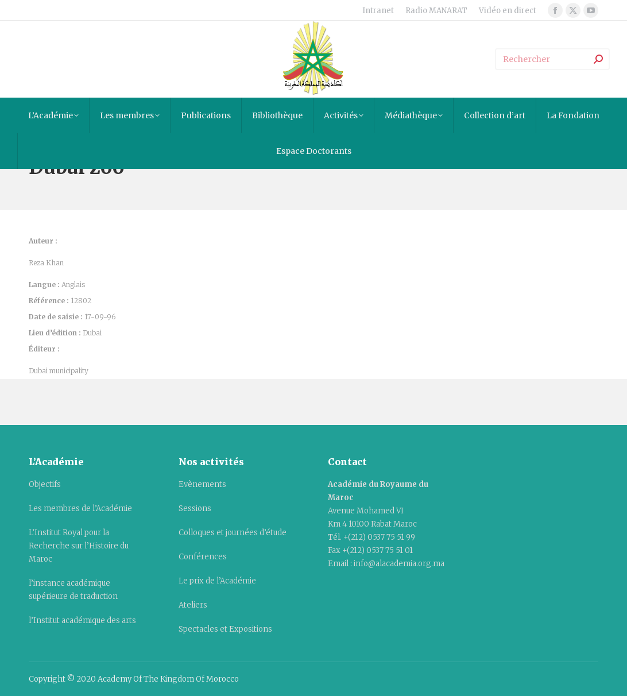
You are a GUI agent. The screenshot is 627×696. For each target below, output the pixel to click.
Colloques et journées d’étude (233, 533)
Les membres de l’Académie (80, 508)
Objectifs (45, 484)
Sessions (195, 508)
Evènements (202, 484)
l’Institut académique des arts (82, 620)
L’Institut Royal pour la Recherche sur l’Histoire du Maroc (79, 546)
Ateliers (193, 605)
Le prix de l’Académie (217, 581)
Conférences (203, 557)
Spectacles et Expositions (225, 629)
